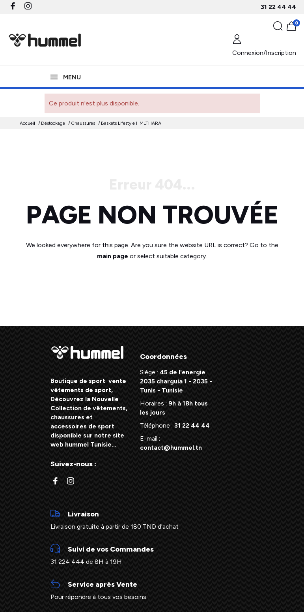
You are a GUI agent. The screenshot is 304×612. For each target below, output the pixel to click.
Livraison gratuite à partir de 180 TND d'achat (152, 519)
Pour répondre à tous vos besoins (152, 590)
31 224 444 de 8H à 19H (152, 554)
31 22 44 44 (278, 7)
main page (112, 256)
